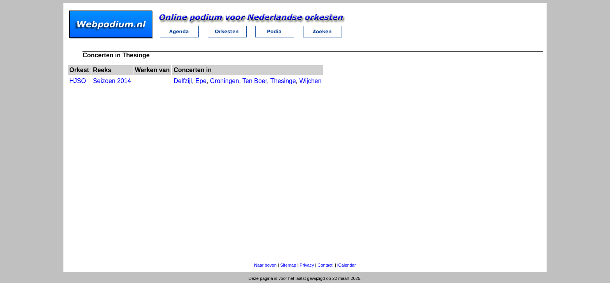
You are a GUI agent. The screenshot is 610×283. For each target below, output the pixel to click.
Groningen (224, 81)
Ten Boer (254, 81)
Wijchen (310, 81)
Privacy (307, 265)
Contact (325, 265)
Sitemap (288, 265)
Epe (200, 81)
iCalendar (346, 265)
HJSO (77, 81)
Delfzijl (183, 81)
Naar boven (265, 265)
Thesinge (283, 81)
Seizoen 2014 (112, 81)
